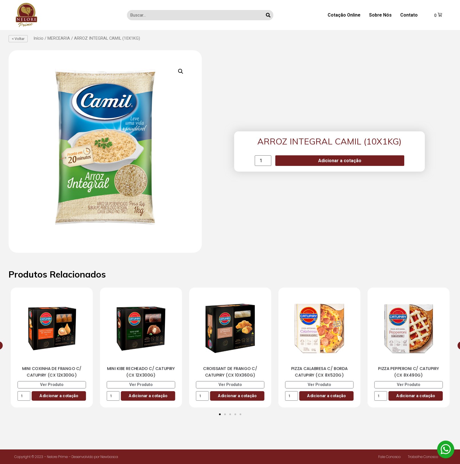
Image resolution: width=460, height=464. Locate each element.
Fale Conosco (389, 456)
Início (38, 38)
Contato (408, 15)
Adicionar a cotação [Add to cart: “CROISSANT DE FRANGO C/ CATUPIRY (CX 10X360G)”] (237, 395)
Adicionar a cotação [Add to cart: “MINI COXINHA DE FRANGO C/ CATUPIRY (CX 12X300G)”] (58, 395)
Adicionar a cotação (339, 160)
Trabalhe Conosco (423, 456)
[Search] (268, 15)
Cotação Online (343, 15)
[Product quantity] (263, 160)
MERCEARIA (58, 38)
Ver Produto (51, 384)
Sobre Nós (380, 15)
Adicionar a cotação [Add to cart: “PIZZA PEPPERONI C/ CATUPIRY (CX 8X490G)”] (415, 395)
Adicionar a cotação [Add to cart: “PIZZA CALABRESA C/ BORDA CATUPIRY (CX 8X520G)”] (326, 395)
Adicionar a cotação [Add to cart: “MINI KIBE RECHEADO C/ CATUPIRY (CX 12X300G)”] (148, 395)
